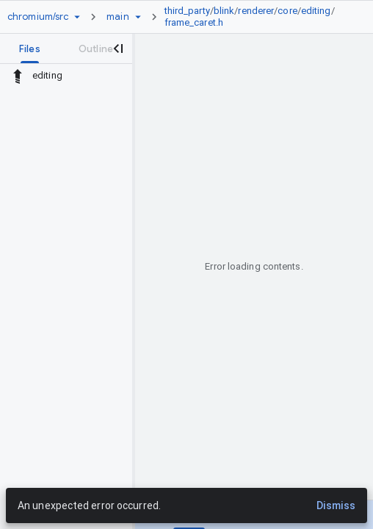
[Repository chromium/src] (37, 17)
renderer (256, 10)
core (287, 10)
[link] (255, 17)
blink (224, 10)
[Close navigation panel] (117, 48)
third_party (187, 10)
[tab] (29, 48)
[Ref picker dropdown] (138, 17)
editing (316, 10)
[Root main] (117, 17)
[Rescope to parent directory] (17, 75)
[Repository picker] (77, 17)
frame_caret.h (193, 22)
